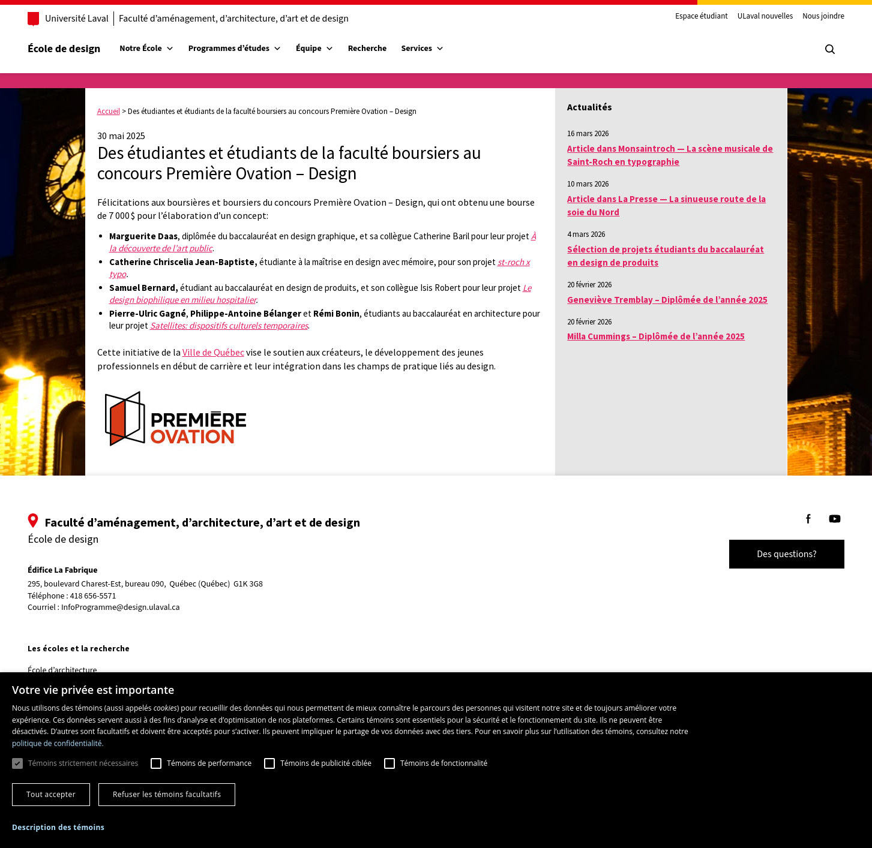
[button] (58, 827)
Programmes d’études (246, 49)
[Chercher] (818, 49)
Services (434, 49)
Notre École (158, 49)
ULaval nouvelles (753, 17)
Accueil (108, 111)
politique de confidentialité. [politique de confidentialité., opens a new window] (58, 743)
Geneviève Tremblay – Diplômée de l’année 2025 (667, 299)
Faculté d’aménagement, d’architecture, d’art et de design (246, 18)
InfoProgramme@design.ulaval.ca (132, 608)
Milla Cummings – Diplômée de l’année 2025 (656, 336)
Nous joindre (811, 17)
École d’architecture (74, 670)
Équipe (327, 49)
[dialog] (436, 760)
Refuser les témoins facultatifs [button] (167, 794)
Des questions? (775, 554)
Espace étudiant (689, 17)
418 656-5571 (105, 596)
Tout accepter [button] (51, 794)
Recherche (379, 49)
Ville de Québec (213, 352)
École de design (76, 48)
